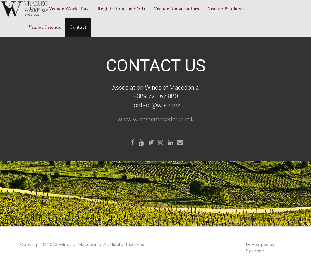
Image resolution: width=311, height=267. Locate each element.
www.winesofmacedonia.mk (156, 119)
